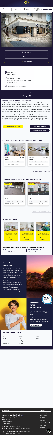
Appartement (31, 157)
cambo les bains (6, 343)
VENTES (7, 5)
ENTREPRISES (41, 5)
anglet (30, 198)
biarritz (6, 159)
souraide (21, 343)
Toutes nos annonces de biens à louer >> (41, 211)
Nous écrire (27, 57)
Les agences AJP (43, 414)
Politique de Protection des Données (10, 417)
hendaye (38, 338)
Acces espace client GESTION (39, 130)
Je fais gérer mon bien (40, 126)
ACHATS (3, 5)
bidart (20, 338)
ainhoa (4, 341)
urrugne (21, 340)
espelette (21, 341)
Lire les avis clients (35, 325)
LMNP (25, 5)
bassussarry (21, 335)
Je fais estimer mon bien (13, 126)
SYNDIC (22, 5)
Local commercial (9, 197)
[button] (5, 149)
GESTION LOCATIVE (17, 5)
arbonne (37, 336)
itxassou (37, 341)
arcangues (31, 159)
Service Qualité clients (7, 421)
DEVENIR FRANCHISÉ (47, 5)
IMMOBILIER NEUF (30, 5)
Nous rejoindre (26, 61)
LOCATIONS (11, 5)
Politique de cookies (6, 419)
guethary (4, 338)
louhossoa (38, 340)
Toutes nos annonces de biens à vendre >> (41, 171)
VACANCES (36, 5)
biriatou (4, 340)
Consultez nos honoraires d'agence (16, 86)
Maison (6, 157)
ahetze (20, 336)
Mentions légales (6, 423)
